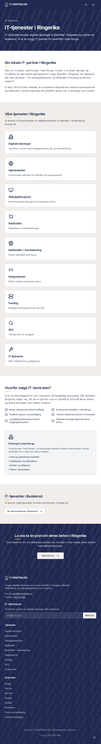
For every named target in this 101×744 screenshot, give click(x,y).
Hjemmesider (11, 636)
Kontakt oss (50, 555)
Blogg (8, 683)
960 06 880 (19, 597)
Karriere (9, 693)
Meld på (89, 615)
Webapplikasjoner (14, 640)
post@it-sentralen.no (22, 593)
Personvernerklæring (15, 712)
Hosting (8, 659)
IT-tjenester (10, 669)
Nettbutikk (10, 645)
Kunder (8, 698)
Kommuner (10, 707)
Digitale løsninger (13, 631)
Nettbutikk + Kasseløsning (17, 650)
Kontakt (8, 702)
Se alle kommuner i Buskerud (24, 511)
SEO (7, 664)
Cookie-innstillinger (14, 717)
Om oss (8, 688)
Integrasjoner (11, 655)
